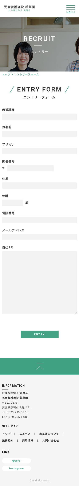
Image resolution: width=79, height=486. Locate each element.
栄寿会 (16, 461)
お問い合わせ (50, 440)
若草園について (49, 434)
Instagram (16, 468)
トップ (6, 74)
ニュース (25, 434)
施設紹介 (7, 440)
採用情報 (27, 440)
